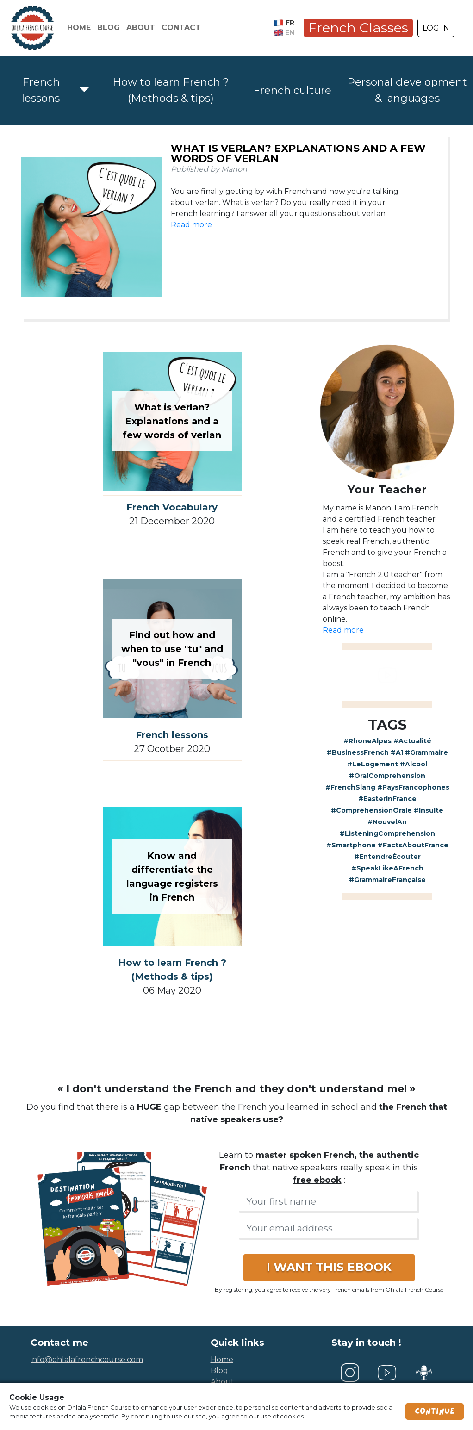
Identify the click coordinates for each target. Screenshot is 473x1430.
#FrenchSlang (350, 787)
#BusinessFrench (358, 752)
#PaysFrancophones (413, 787)
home (222, 1359)
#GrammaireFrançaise (387, 880)
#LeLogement (372, 764)
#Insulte (428, 810)
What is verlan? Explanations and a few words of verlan (298, 153)
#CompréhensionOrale (371, 810)
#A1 (397, 752)
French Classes (358, 27)
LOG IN (436, 28)
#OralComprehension (387, 775)
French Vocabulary (172, 507)
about (222, 1381)
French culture (292, 90)
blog (219, 1370)
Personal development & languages (407, 90)
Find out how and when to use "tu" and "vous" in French (172, 648)
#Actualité (412, 741)
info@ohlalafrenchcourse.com (87, 1359)
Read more (191, 224)
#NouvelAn (387, 822)
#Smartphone (351, 845)
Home (79, 27)
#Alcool (413, 764)
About (140, 27)
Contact (181, 27)
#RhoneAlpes (367, 741)
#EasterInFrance (387, 799)
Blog (108, 27)
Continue (434, 1411)
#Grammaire (426, 752)
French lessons (41, 90)
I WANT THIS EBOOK (329, 1267)
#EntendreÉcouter (387, 856)
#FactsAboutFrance (413, 845)
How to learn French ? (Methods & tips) (170, 90)
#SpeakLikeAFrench (387, 868)
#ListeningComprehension (387, 833)
